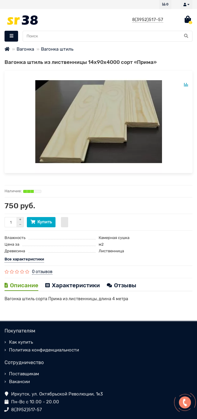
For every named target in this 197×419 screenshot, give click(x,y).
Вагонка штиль (57, 49)
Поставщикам (24, 373)
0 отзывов (42, 271)
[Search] (107, 36)
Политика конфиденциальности (44, 350)
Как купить (21, 342)
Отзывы (121, 285)
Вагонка (25, 49)
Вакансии (19, 381)
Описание (21, 285)
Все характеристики (24, 259)
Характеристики (72, 285)
